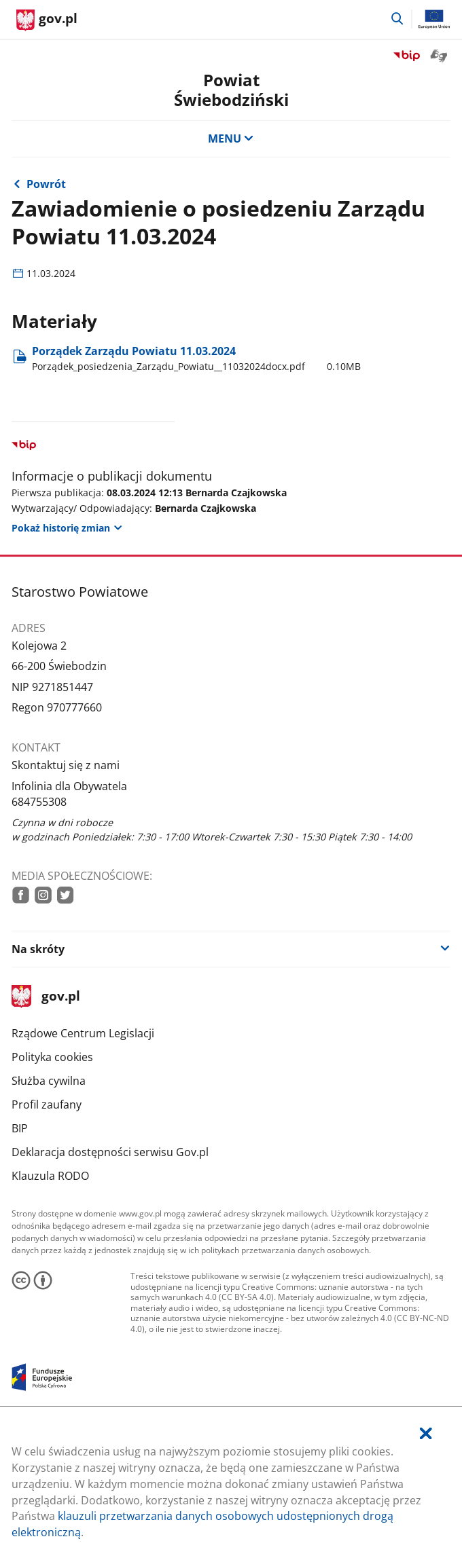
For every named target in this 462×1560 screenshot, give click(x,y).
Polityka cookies (52, 1057)
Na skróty (38, 949)
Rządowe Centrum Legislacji (83, 1033)
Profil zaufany (47, 1104)
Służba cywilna (49, 1080)
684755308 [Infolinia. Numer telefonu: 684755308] (39, 801)
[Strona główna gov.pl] (46, 20)
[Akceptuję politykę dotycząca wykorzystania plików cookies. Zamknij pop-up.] (426, 1434)
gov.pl (45, 997)
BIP (20, 1128)
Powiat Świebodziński (231, 90)
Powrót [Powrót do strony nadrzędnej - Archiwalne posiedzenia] (46, 184)
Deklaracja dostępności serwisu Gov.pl (110, 1152)
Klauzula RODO (50, 1175)
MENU (231, 138)
